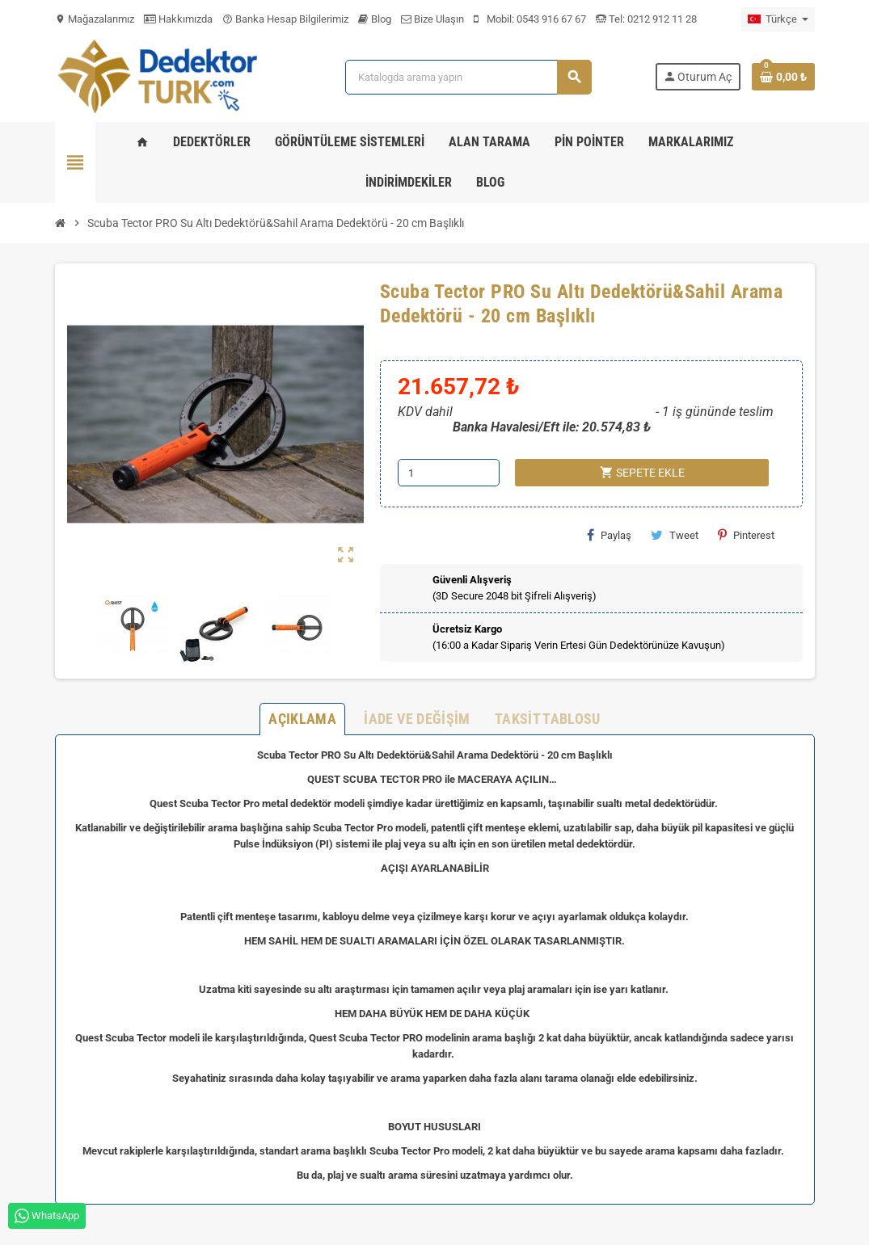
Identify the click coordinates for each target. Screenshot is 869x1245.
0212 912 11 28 (661, 19)
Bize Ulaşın (432, 19)
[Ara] (468, 77)
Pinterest (746, 534)
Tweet (674, 534)
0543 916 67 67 (551, 19)
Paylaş (609, 534)
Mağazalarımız (94, 19)
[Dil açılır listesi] (778, 19)
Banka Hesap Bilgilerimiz (285, 19)
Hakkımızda (178, 19)
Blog (374, 19)
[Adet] (449, 472)
